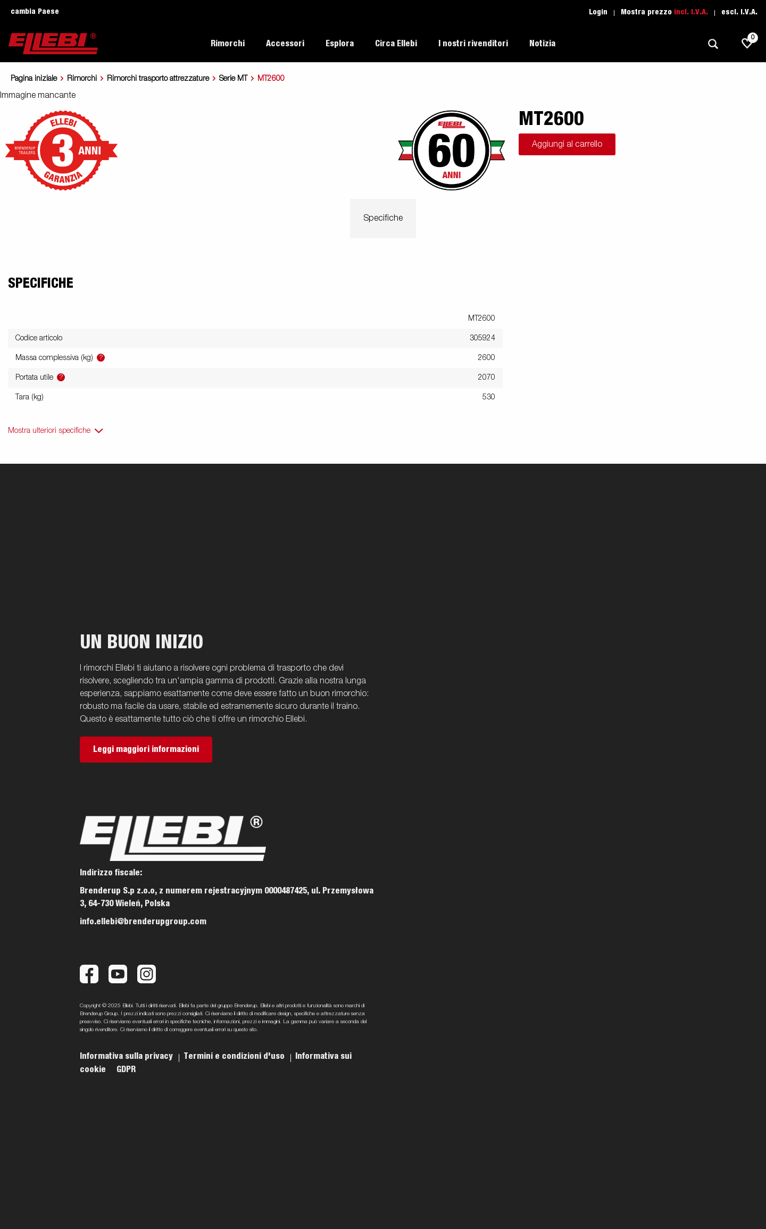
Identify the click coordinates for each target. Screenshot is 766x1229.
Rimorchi (228, 43)
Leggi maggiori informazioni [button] (146, 749)
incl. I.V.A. (691, 12)
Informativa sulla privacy (127, 1056)
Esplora (340, 43)
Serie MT (233, 78)
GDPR (126, 1069)
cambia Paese (35, 11)
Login (598, 12)
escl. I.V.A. (739, 12)
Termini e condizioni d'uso (235, 1056)
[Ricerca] (712, 43)
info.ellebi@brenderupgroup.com (143, 921)
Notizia (542, 43)
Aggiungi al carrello (567, 144)
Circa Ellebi (396, 43)
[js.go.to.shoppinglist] (747, 43)
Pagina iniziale (34, 78)
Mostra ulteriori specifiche (49, 430)
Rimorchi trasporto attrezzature (158, 78)
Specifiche (383, 218)
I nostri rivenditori (473, 43)
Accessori (285, 43)
